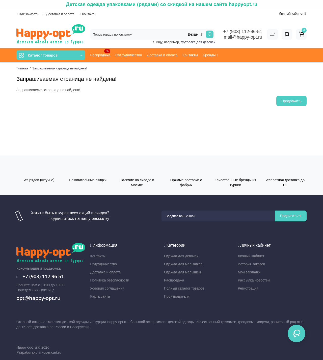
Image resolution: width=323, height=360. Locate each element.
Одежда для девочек (181, 256)
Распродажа (100, 53)
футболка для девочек (198, 42)
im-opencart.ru (49, 352)
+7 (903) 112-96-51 (242, 31)
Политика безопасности (109, 280)
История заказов (251, 264)
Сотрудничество (128, 55)
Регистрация (248, 288)
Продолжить (291, 101)
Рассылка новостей (254, 280)
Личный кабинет (251, 256)
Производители (176, 296)
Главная (22, 68)
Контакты (88, 14)
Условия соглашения (107, 288)
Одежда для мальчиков (183, 264)
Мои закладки (249, 272)
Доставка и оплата (59, 14)
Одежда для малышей (182, 272)
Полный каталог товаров (184, 288)
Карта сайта (100, 296)
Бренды (210, 55)
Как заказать (28, 14)
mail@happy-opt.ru (243, 37)
